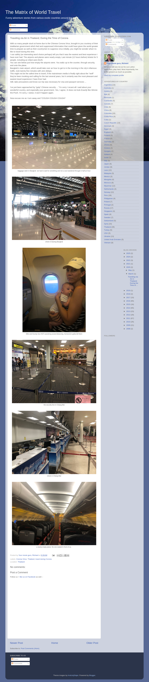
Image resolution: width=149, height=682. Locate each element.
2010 (128, 322)
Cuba (106, 120)
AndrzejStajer (73, 675)
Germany (107, 142)
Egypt (106, 129)
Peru (106, 195)
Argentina (108, 85)
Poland (107, 202)
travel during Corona (43, 559)
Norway (107, 192)
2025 (128, 253)
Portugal (107, 205)
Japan (106, 164)
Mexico (107, 176)
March (131, 274)
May (130, 270)
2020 (128, 267)
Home (54, 643)
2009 (128, 325)
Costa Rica (108, 116)
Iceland (107, 154)
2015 (128, 304)
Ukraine (107, 236)
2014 (128, 308)
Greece (107, 148)
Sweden (107, 217)
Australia (107, 88)
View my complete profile (114, 75)
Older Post (92, 643)
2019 (128, 290)
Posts (13, 25)
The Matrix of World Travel (33, 12)
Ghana (107, 145)
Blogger (92, 675)
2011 (128, 318)
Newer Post (16, 643)
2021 (128, 264)
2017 (128, 297)
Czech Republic (110, 123)
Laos (106, 170)
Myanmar (107, 186)
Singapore (108, 211)
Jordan (107, 167)
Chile (106, 107)
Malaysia (107, 173)
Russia (107, 208)
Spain (106, 214)
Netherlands (109, 189)
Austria (107, 91)
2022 (128, 260)
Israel (106, 157)
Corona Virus (21, 559)
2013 (128, 311)
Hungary (107, 151)
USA (106, 233)
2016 (128, 301)
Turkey (107, 230)
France (107, 138)
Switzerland (108, 221)
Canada (107, 104)
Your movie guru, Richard (117, 63)
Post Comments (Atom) (30, 648)
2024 (128, 257)
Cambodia (108, 101)
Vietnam (107, 243)
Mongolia (107, 179)
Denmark (107, 126)
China (106, 110)
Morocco (107, 183)
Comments (15, 30)
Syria (106, 224)
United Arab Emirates (112, 239)
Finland (107, 135)
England (107, 132)
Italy (105, 161)
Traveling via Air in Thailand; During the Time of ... (133, 281)
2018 (128, 294)
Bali (105, 94)
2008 (128, 329)
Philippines (108, 198)
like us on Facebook (27, 577)
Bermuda (107, 97)
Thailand (31, 559)
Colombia (108, 113)
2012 (128, 315)
